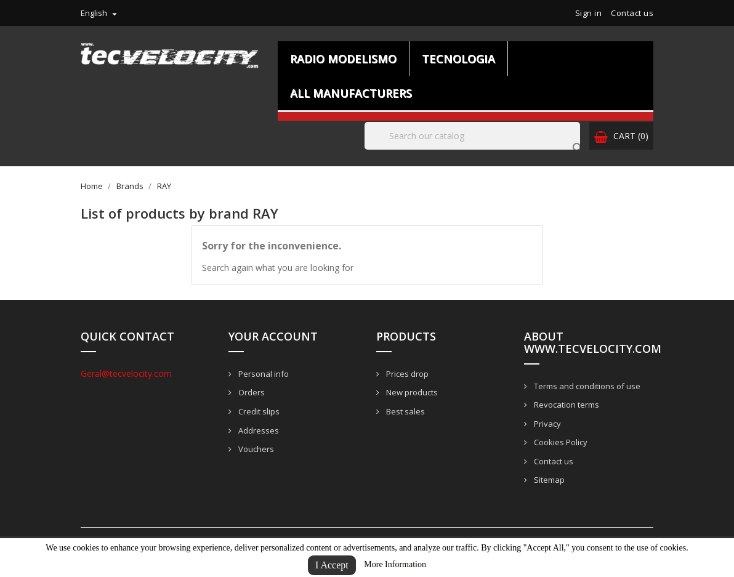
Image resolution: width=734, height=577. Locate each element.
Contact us (632, 12)
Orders (250, 392)
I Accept (332, 565)
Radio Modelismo (343, 58)
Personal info (262, 373)
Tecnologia (458, 58)
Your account (273, 336)
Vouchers (255, 448)
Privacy (546, 423)
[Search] (472, 136)
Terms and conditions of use (586, 386)
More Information (395, 564)
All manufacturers (351, 93)
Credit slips (258, 411)
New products (411, 392)
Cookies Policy (559, 442)
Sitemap (548, 479)
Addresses (257, 430)
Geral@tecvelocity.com (126, 373)
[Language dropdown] (100, 12)
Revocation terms (565, 404)
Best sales (404, 411)
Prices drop (406, 373)
